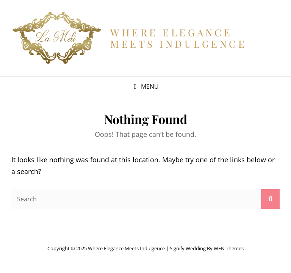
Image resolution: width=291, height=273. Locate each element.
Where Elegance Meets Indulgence (178, 38)
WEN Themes (229, 248)
